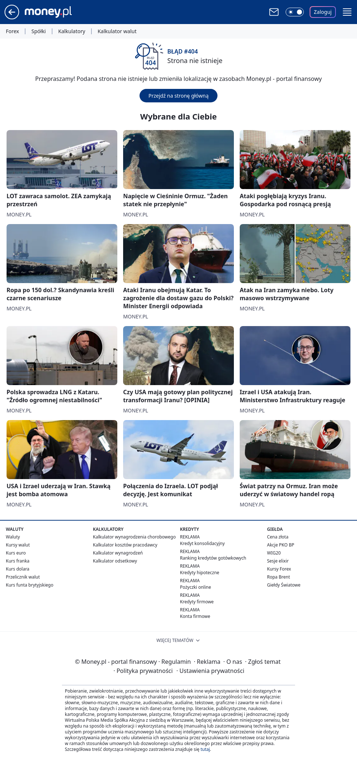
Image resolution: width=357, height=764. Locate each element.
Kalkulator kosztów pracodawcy (125, 545)
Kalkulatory (71, 31)
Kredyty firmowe (197, 602)
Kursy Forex (279, 569)
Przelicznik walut (23, 577)
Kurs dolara (18, 569)
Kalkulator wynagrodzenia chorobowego (134, 537)
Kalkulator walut (117, 31)
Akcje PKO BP (280, 545)
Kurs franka (18, 561)
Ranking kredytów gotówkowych (213, 558)
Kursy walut (18, 545)
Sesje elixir (278, 561)
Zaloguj (323, 11)
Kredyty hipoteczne (199, 572)
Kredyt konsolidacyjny (202, 543)
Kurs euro (16, 553)
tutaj (205, 749)
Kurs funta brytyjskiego (29, 585)
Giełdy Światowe (284, 585)
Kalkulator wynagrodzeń (118, 553)
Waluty (13, 537)
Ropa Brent (278, 577)
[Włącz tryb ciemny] (295, 12)
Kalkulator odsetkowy (115, 561)
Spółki (38, 31)
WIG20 (274, 553)
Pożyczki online (195, 587)
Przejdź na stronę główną (178, 95)
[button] (347, 12)
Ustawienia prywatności (210, 671)
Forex (12, 31)
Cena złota (278, 537)
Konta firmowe (195, 616)
